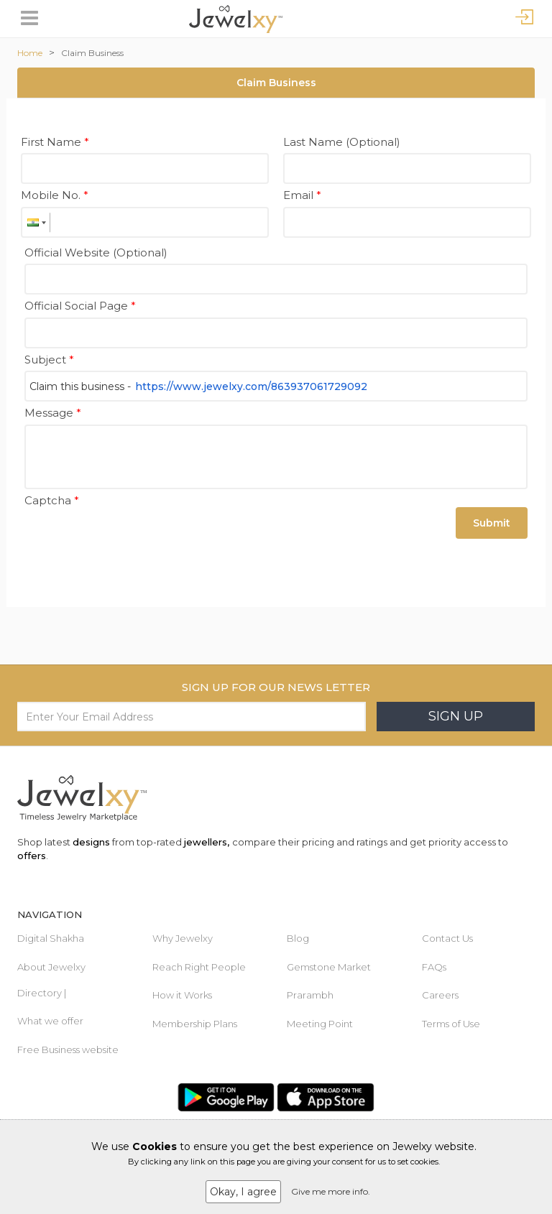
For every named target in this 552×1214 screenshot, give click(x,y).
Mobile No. (54, 195)
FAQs (434, 967)
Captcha (51, 500)
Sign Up (455, 716)
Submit (491, 522)
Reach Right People (199, 967)
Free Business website (68, 1049)
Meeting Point (320, 1023)
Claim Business (92, 52)
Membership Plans (194, 1023)
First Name (55, 142)
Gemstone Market (329, 967)
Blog (298, 938)
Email (302, 195)
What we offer (50, 1021)
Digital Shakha (50, 938)
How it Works (182, 995)
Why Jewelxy (182, 938)
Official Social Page (80, 305)
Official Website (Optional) (95, 252)
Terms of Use (451, 1023)
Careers (440, 995)
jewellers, (206, 842)
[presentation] (133, 539)
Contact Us (447, 938)
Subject (49, 359)
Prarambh (310, 995)
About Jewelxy (51, 967)
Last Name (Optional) (341, 142)
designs (91, 842)
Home (29, 52)
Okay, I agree (243, 1191)
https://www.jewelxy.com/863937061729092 (251, 386)
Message (52, 413)
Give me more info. (330, 1191)
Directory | (41, 992)
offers (31, 855)
